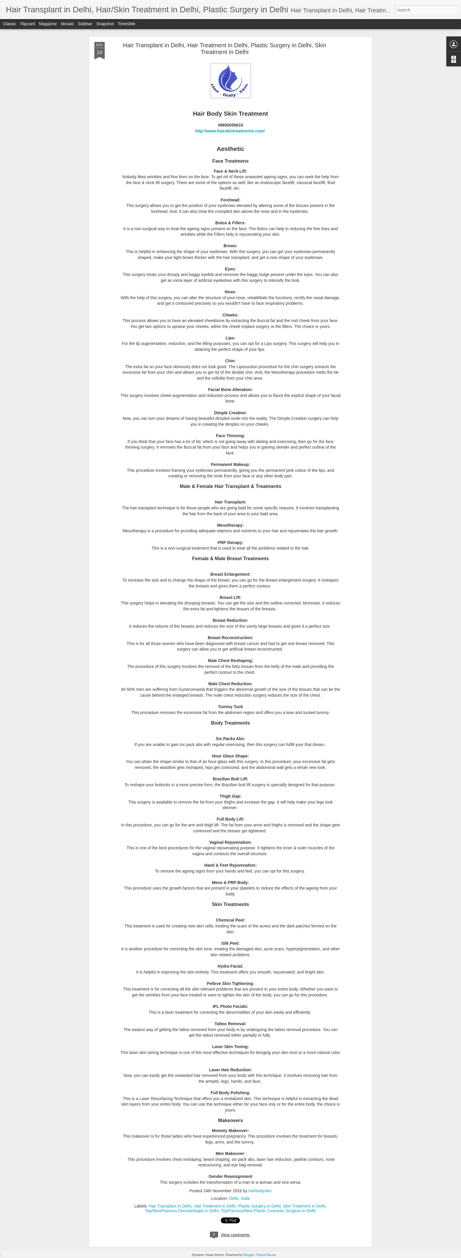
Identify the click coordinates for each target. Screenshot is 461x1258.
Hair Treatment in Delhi (215, 1206)
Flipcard (27, 24)
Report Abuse (266, 1255)
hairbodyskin (260, 1190)
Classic (9, 24)
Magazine (48, 24)
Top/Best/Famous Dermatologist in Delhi (181, 1210)
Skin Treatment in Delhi (304, 1206)
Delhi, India (239, 1198)
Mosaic (67, 24)
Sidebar (85, 24)
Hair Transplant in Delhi (170, 1206)
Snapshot (105, 24)
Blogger (248, 1255)
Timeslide (126, 24)
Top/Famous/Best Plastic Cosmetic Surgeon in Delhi (268, 1210)
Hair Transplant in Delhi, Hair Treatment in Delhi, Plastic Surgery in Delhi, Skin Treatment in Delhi (224, 48)
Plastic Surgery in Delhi (259, 1206)
